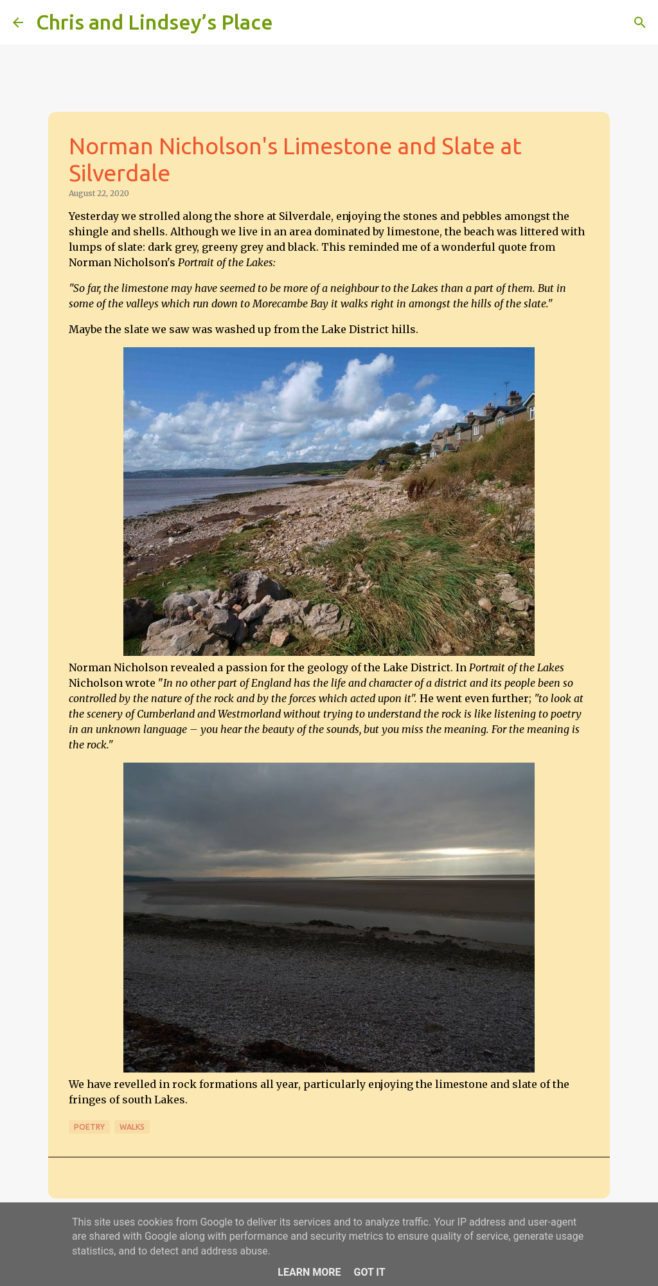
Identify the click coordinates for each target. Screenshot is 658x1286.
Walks (132, 1127)
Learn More (309, 1272)
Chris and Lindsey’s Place (154, 21)
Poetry (89, 1127)
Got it (369, 1272)
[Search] (291, 22)
